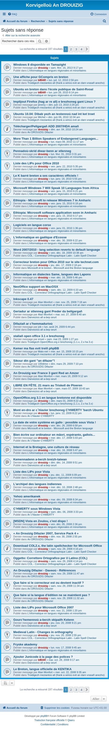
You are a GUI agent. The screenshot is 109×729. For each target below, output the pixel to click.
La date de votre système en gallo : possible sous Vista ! (54, 422)
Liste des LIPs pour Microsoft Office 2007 (43, 607)
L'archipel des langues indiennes (37, 484)
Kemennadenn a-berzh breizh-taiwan (40, 459)
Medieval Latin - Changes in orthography (43, 632)
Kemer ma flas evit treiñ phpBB (36, 348)
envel (41, 339)
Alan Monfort (45, 302)
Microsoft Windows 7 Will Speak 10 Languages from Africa (56, 188)
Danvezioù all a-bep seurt (42, 317)
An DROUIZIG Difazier (40, 132)
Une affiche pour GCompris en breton (40, 77)
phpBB (43, 716)
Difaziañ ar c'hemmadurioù (33, 323)
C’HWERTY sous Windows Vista (36, 508)
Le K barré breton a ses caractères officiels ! (45, 175)
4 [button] (81, 49)
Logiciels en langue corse (32, 225)
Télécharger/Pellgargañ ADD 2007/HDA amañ (46, 126)
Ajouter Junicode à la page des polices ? (43, 656)
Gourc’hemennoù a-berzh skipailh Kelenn (43, 619)
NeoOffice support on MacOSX (35, 286)
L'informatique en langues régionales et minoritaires (57, 70)
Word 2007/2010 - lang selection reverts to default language (56, 249)
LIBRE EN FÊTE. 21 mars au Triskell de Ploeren (47, 385)
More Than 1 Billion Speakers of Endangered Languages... (55, 138)
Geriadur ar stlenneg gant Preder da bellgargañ (47, 311)
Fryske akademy (25, 644)
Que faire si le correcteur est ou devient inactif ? (48, 582)
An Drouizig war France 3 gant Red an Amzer (46, 373)
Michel (42, 117)
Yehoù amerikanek (26, 496)
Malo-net (43, 351)
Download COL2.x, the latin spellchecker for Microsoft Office (57, 545)
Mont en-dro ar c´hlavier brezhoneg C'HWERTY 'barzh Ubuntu (58, 410)
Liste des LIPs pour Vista (31, 471)
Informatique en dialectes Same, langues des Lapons (52, 274)
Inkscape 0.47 (23, 299)
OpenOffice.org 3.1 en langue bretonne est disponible (52, 397)
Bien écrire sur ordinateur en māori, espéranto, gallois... (54, 434)
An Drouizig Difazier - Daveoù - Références (44, 570)
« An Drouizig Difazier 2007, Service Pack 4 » (46, 533)
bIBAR (42, 80)
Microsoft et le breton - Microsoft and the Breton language (60, 268)
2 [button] (71, 49)
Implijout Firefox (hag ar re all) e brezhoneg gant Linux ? (54, 101)
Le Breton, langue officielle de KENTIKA (42, 669)
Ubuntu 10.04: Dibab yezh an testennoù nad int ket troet (54, 114)
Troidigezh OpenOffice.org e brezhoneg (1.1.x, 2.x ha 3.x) (60, 342)
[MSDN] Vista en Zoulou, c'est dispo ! (40, 521)
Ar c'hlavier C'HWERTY (41, 416)
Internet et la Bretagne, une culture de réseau (46, 447)
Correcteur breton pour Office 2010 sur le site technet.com (56, 262)
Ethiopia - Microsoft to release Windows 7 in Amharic (52, 200)
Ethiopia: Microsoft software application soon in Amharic (55, 212)
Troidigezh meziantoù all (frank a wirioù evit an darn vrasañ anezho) (66, 82)
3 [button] (76, 49)
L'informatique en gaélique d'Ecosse (40, 237)
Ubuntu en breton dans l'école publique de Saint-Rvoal (53, 89)
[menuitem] (12, 14)
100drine (43, 363)
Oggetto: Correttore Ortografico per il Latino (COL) (50, 558)
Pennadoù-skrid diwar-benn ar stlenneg (42, 151)
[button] (86, 49)
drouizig (43, 67)
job (40, 326)
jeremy (42, 104)
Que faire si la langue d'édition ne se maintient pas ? (51, 595)
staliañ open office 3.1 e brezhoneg (38, 336)
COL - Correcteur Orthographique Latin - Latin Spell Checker (62, 255)
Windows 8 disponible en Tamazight (39, 64)
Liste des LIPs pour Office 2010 (36, 163)
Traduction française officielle (50, 720)
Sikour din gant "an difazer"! (34, 360)
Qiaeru (70, 720)
